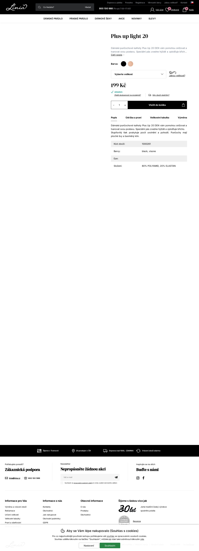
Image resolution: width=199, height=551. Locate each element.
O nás (83, 507)
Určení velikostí (12, 514)
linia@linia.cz (14, 478)
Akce (122, 18)
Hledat (88, 7)
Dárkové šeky (103, 18)
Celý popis (116, 54)
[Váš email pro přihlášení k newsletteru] (87, 477)
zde (142, 539)
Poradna (129, 3)
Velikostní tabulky (13, 518)
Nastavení (89, 545)
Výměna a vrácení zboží (16, 507)
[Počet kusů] (119, 105)
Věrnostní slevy (154, 3)
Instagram (138, 478)
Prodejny (85, 510)
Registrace (140, 3)
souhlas (110, 536)
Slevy (152, 18)
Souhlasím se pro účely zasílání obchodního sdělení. (90, 483)
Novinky (137, 18)
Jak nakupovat (49, 514)
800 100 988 (34, 478)
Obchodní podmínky (52, 518)
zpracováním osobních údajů (83, 483)
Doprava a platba (114, 3)
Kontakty (47, 507)
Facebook (144, 478)
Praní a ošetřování (13, 522)
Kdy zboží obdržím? (162, 95)
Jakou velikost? (177, 75)
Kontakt (184, 3)
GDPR (45, 522)
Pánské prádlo (79, 18)
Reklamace (10, 510)
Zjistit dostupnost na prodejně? (128, 95)
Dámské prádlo (53, 18)
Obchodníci (48, 510)
